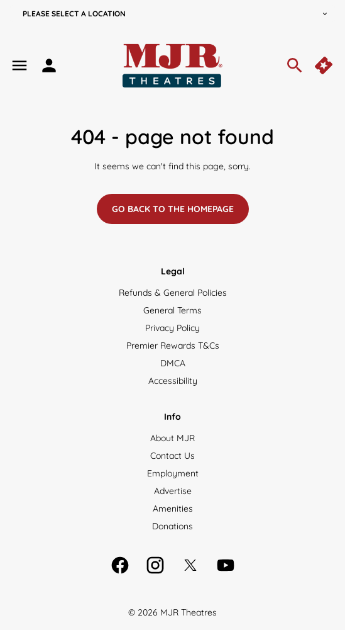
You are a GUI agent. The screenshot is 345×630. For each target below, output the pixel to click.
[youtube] (226, 565)
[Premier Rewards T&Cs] (172, 345)
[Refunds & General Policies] (173, 292)
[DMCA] (172, 363)
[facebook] (120, 565)
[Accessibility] (172, 381)
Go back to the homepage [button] (173, 209)
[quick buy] (325, 65)
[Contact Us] (172, 455)
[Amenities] (173, 508)
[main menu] (19, 65)
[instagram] (155, 565)
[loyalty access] (49, 65)
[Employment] (173, 473)
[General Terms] (172, 310)
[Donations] (172, 526)
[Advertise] (173, 491)
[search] (295, 65)
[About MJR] (172, 438)
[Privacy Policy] (172, 328)
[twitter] (190, 565)
